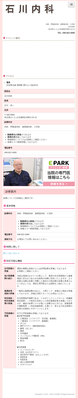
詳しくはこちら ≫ (11, 253)
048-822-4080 (68, 33)
